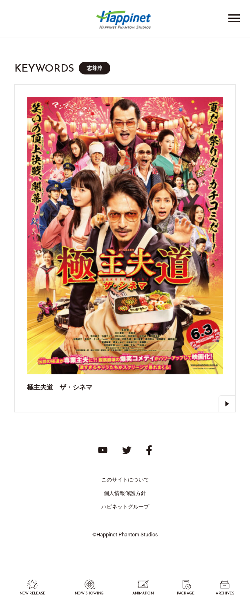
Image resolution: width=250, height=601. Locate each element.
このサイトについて (125, 479)
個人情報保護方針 (125, 493)
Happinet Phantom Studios (125, 21)
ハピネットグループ (125, 506)
